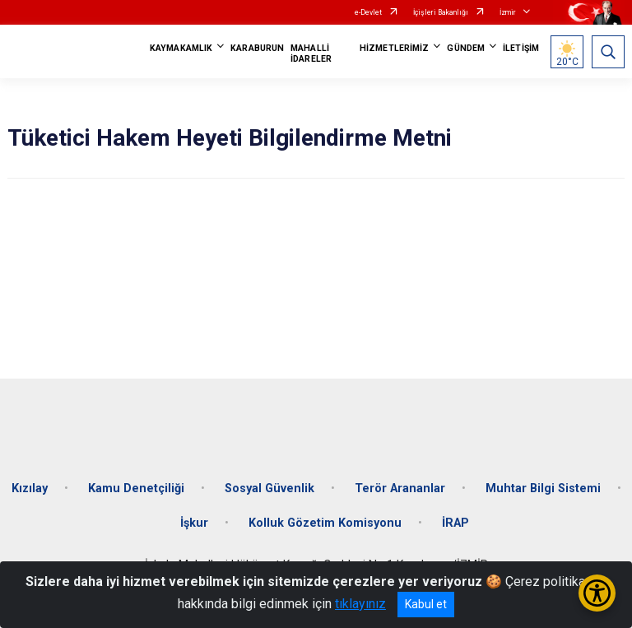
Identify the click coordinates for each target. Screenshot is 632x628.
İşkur (194, 523)
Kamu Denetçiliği (136, 488)
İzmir (508, 12)
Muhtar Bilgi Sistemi (543, 488)
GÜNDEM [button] (466, 48)
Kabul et (426, 604)
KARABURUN (257, 48)
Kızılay (30, 488)
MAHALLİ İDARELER (311, 53)
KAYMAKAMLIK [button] (181, 48)
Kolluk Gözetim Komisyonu (325, 523)
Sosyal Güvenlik (269, 488)
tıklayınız (360, 604)
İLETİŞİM (521, 48)
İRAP (455, 523)
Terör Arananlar (400, 488)
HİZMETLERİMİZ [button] (394, 48)
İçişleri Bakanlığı (440, 12)
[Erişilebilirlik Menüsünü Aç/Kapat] (597, 593)
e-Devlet (368, 12)
